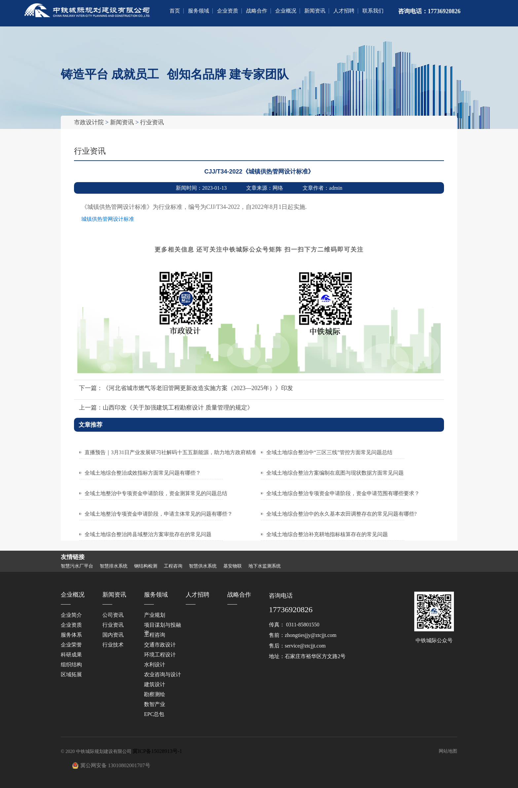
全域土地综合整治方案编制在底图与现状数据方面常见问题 (335, 473)
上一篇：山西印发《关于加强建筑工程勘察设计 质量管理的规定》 (166, 407)
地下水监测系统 (264, 566)
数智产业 (154, 704)
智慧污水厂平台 (77, 566)
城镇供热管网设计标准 (107, 219)
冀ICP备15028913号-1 (157, 751)
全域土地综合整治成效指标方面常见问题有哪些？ (143, 473)
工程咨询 (173, 566)
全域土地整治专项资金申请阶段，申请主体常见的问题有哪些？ (159, 514)
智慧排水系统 (114, 566)
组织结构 (71, 664)
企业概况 (285, 11)
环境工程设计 (160, 654)
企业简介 (71, 615)
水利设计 (154, 664)
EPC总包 (154, 714)
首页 (174, 11)
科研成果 (71, 654)
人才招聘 (343, 11)
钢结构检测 (145, 566)
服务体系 (71, 635)
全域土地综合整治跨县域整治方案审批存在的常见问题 (148, 534)
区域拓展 (71, 674)
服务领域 (198, 11)
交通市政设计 (160, 645)
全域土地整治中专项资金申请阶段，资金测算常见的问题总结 (156, 493)
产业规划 (154, 615)
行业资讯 (152, 122)
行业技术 (113, 645)
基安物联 (232, 566)
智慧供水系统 (203, 566)
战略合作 (256, 11)
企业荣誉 (71, 645)
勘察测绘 (154, 694)
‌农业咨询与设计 (162, 674)
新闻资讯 (314, 11)
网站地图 (448, 751)
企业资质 (227, 11)
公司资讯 (113, 615)
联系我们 (373, 11)
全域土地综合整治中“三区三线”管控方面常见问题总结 (329, 452)
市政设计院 (89, 122)
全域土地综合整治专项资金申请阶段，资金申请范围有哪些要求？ (343, 493)
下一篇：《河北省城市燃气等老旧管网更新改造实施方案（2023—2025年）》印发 (186, 388)
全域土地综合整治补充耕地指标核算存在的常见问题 (327, 534)
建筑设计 (154, 684)
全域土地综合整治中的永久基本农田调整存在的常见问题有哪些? (341, 514)
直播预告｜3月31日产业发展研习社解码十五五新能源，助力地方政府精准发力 (176, 452)
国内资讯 (113, 635)
